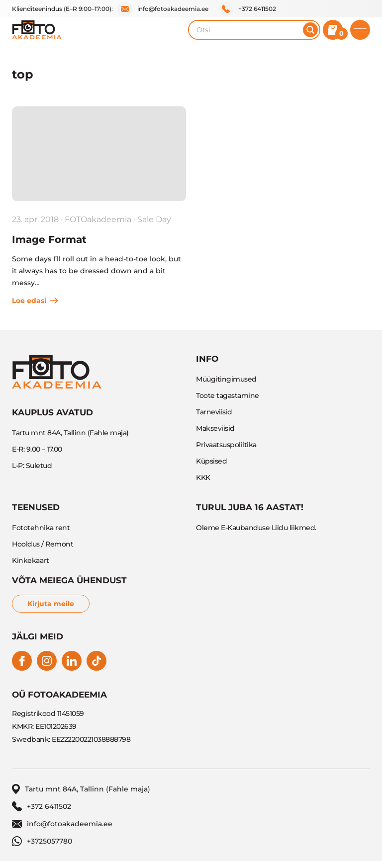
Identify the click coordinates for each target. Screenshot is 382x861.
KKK (203, 477)
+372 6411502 (247, 8)
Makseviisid (215, 428)
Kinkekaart (30, 560)
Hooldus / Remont (42, 544)
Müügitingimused (226, 379)
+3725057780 (42, 841)
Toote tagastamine (227, 395)
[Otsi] (310, 29)
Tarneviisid (214, 411)
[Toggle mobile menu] (360, 30)
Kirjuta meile (50, 603)
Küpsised (211, 461)
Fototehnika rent (41, 527)
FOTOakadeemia (98, 219)
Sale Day (154, 219)
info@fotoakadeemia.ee (162, 8)
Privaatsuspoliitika (226, 444)
